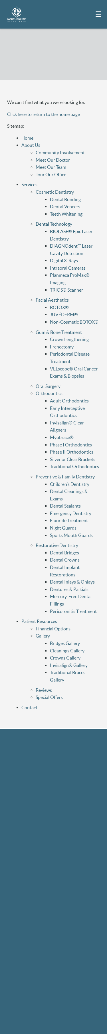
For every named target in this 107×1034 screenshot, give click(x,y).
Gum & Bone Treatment (59, 332)
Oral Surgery (48, 386)
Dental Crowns (65, 559)
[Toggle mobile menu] (98, 14)
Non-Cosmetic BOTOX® (74, 321)
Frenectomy (62, 346)
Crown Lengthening (69, 339)
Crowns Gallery (65, 657)
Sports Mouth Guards (71, 535)
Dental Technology (54, 224)
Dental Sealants (65, 505)
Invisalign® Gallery (69, 665)
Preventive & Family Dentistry (65, 476)
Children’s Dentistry (69, 484)
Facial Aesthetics (52, 299)
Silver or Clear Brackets (72, 459)
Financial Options (53, 628)
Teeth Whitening (66, 214)
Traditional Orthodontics (74, 466)
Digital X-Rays (64, 260)
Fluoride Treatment (69, 520)
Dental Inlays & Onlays (72, 581)
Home (27, 138)
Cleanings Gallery (67, 650)
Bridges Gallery (65, 643)
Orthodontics (49, 393)
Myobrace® (62, 437)
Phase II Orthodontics (71, 451)
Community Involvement (60, 152)
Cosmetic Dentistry (55, 192)
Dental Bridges (64, 552)
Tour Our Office (51, 174)
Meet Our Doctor (53, 160)
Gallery (43, 635)
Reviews (44, 690)
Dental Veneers (65, 206)
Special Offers (49, 697)
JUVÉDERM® (64, 314)
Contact (29, 707)
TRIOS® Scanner (66, 289)
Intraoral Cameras (68, 267)
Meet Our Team (51, 167)
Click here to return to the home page (43, 114)
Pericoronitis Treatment (73, 611)
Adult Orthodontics (69, 400)
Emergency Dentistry (70, 513)
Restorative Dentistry (57, 545)
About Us (30, 145)
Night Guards (63, 527)
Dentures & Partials (69, 589)
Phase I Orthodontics (71, 444)
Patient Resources (39, 621)
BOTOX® (59, 307)
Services (29, 184)
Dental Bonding (65, 199)
